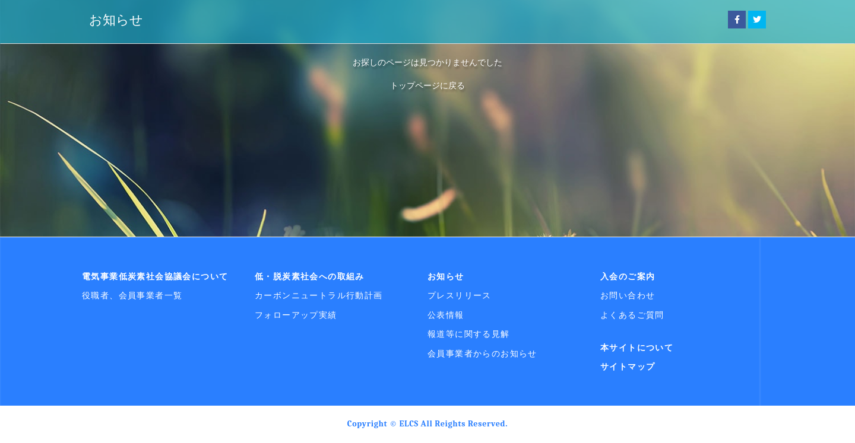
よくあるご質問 (632, 315)
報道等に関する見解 (469, 334)
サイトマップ (627, 366)
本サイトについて (636, 347)
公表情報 (446, 315)
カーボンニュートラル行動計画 (319, 295)
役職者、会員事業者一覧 (132, 295)
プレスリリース (460, 295)
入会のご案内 (627, 276)
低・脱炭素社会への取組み (310, 276)
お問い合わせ (627, 295)
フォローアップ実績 (296, 315)
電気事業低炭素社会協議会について (155, 276)
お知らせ (116, 19)
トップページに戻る (427, 85)
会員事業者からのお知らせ (482, 353)
